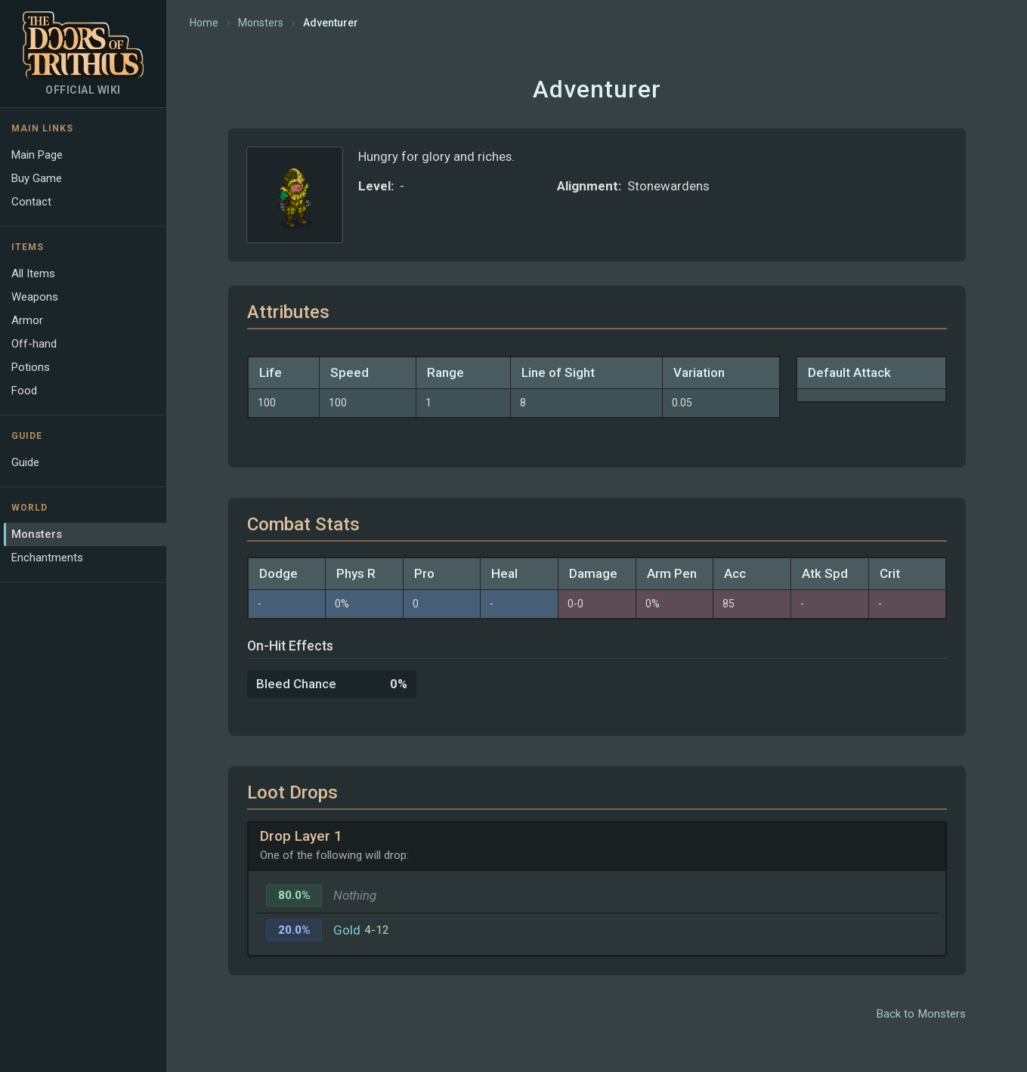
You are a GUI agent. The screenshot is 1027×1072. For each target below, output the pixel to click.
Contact (31, 202)
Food (24, 390)
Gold (346, 930)
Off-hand (34, 344)
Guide (25, 462)
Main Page (37, 155)
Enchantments (47, 557)
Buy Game (36, 178)
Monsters (36, 534)
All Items (33, 273)
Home (204, 23)
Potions (30, 367)
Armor (27, 320)
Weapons (34, 297)
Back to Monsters (921, 1014)
